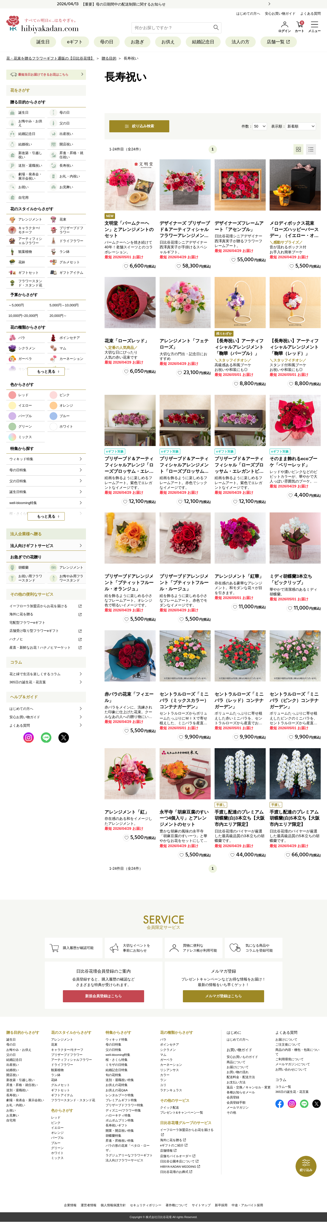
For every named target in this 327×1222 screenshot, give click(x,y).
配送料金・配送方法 (241, 1077)
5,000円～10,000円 (64, 305)
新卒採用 (221, 1205)
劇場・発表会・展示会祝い (25, 1100)
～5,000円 (16, 305)
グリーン (57, 1148)
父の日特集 (113, 1049)
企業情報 (70, 1205)
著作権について (177, 1205)
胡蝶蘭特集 (113, 1135)
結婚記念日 (203, 41)
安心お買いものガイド (242, 1056)
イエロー (57, 1127)
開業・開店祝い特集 (120, 1130)
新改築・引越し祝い (20, 1080)
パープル (57, 1137)
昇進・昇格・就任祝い (22, 1085)
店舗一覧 (279, 41)
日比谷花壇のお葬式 (176, 1171)
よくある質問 (310, 13)
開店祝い (12, 1075)
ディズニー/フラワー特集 (123, 1110)
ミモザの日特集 (117, 1064)
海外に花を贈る (45, 614)
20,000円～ (58, 316)
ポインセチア (169, 1044)
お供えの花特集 (117, 1085)
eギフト (75, 41)
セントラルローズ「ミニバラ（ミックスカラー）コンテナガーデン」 (184, 700)
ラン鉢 (56, 1075)
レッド (56, 1117)
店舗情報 (168, 1150)
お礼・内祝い (15, 1105)
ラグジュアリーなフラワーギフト (129, 1155)
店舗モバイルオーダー (178, 1156)
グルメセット (60, 1085)
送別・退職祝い (17, 1090)
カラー (165, 1075)
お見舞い (12, 1115)
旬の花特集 (113, 1075)
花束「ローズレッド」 (127, 340)
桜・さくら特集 (117, 1059)
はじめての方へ (248, 13)
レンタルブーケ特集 (120, 1095)
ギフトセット (60, 1090)
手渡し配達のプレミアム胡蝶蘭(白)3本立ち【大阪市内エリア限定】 (240, 818)
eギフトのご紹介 (174, 1145)
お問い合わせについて (291, 1069)
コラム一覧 (283, 1086)
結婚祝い (12, 1070)
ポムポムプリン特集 (120, 1120)
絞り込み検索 (139, 126)
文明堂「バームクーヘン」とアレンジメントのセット (129, 229)
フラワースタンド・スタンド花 (73, 1100)
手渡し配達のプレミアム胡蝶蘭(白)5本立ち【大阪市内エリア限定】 (295, 818)
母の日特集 (113, 1044)
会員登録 (233, 1097)
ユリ (163, 1085)
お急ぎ (137, 41)
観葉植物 (57, 1070)
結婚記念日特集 (117, 1070)
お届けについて (238, 1067)
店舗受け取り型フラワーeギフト (45, 631)
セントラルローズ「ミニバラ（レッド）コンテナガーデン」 (239, 700)
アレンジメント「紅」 (127, 812)
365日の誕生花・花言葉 (27, 682)
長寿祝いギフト (117, 1125)
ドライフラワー (62, 1064)
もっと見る (46, 372)
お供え (168, 41)
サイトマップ (201, 1205)
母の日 (106, 41)
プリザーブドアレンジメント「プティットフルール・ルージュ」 (184, 583)
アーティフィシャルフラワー (71, 1059)
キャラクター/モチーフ (67, 1049)
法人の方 (240, 41)
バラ (163, 1039)
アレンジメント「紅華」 (239, 576)
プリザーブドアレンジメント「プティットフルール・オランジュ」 (129, 583)
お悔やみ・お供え (18, 1049)
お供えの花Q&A (117, 1090)
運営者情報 (88, 1205)
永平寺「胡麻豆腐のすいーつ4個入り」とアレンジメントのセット (184, 818)
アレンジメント (62, 1039)
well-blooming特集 (118, 1054)
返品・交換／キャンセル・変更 (249, 1087)
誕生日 (43, 41)
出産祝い (12, 1064)
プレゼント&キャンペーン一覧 (181, 1112)
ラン (163, 1080)
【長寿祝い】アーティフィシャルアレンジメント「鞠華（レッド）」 (294, 347)
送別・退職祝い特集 (120, 1080)
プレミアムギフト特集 (121, 1100)
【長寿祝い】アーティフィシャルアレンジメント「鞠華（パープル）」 (239, 347)
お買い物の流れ (238, 1072)
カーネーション (171, 1064)
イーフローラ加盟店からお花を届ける (45, 606)
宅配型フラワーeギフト (27, 623)
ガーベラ (166, 1059)
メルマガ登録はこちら (223, 996)
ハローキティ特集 (118, 1115)
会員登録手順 (236, 1102)
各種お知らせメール (241, 1092)
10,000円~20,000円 (23, 316)
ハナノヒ (45, 639)
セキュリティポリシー (145, 1205)
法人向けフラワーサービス (124, 1160)
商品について (236, 1062)
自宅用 (11, 1120)
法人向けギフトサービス (31, 545)
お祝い (11, 1110)
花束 (54, 1044)
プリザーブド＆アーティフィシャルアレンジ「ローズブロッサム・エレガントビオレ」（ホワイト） (129, 471)
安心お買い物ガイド (280, 13)
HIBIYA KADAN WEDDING (180, 1166)
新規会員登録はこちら (103, 996)
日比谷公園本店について (179, 1161)
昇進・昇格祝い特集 (120, 1140)
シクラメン (168, 1049)
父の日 (11, 1054)
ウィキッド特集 (117, 1039)
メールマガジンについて (292, 1064)
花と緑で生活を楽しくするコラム (35, 674)
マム (163, 1054)
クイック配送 (169, 1107)
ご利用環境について (289, 1059)
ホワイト (57, 1153)
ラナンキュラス (171, 1090)
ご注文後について (288, 1044)
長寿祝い (12, 1095)
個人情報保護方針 (113, 1205)
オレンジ (57, 1132)
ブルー (56, 1143)
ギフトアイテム (62, 1095)
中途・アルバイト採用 (247, 1205)
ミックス (57, 1158)
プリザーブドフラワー (67, 1054)
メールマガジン (238, 1107)
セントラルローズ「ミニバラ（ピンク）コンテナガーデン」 (294, 700)
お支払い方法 (236, 1082)
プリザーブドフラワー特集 (124, 1105)
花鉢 (54, 1080)
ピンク (56, 1122)
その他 (231, 1112)
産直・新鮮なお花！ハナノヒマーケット (45, 647)
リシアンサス (169, 1070)
